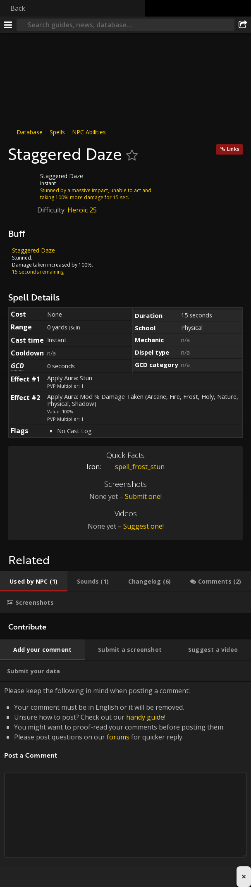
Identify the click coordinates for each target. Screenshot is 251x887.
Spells (57, 132)
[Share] (242, 25)
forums (118, 737)
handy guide (145, 717)
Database (30, 132)
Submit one (142, 496)
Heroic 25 (82, 210)
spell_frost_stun (134, 466)
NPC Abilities (89, 132)
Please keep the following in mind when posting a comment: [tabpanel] (125, 781)
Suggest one (143, 526)
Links (233, 149)
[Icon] (22, 182)
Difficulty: (52, 210)
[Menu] (8, 25)
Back (17, 8)
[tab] (33, 581)
